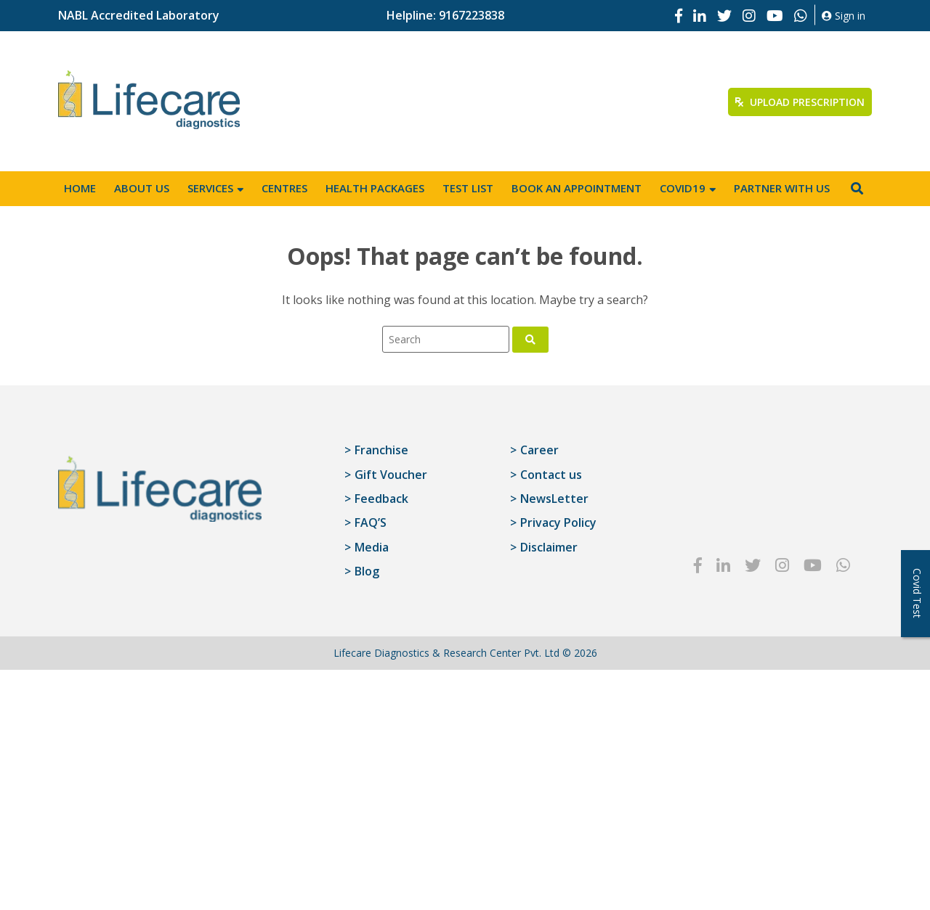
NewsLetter (554, 499)
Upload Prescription (800, 102)
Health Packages (375, 188)
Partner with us (782, 188)
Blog (367, 571)
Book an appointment (577, 188)
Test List (467, 188)
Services (210, 188)
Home (80, 188)
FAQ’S (371, 522)
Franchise (381, 450)
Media (372, 547)
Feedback (381, 499)
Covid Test (917, 593)
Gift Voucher (391, 475)
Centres (284, 188)
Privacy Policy (558, 522)
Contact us (551, 475)
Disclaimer (549, 547)
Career (539, 450)
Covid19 (682, 188)
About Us (141, 188)
